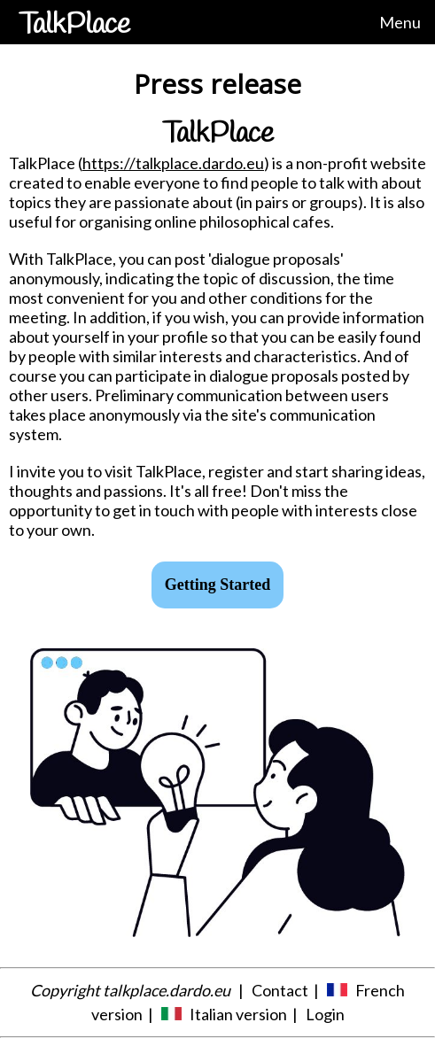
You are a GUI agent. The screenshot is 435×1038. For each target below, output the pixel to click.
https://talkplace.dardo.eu (173, 163)
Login (325, 1014)
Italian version (238, 1014)
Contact (280, 990)
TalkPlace (74, 25)
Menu (400, 22)
